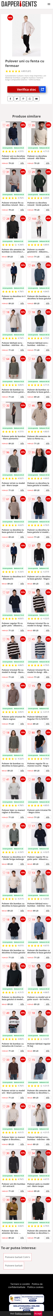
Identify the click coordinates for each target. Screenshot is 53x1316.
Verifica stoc (31, 89)
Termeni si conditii (20, 1284)
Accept (38, 1313)
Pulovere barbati (13, 1265)
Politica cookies (35, 1287)
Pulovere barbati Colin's (17, 1257)
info (22, 163)
